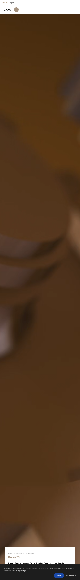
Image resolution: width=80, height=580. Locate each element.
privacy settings (21, 571)
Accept (58, 575)
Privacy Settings (71, 575)
